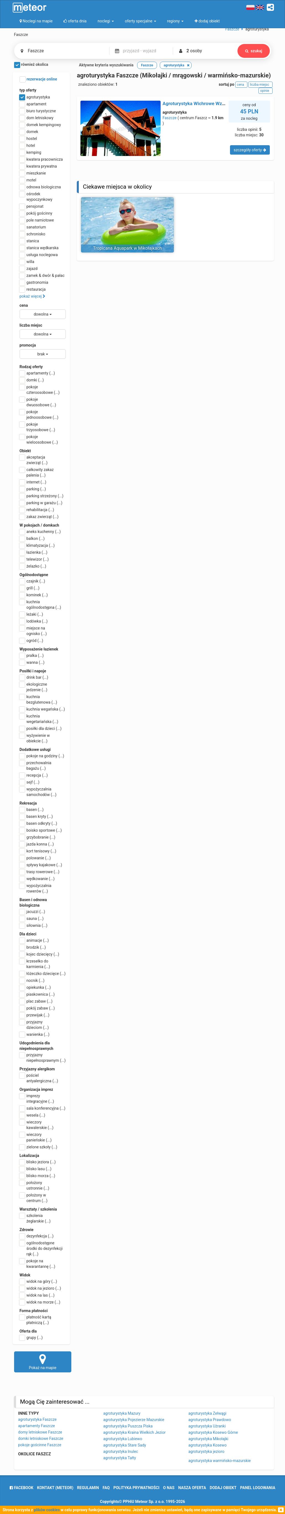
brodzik (33, 947)
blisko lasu (36, 1169)
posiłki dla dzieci (41, 728)
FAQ (106, 1488)
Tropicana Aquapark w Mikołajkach (127, 248)
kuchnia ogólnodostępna (40, 604)
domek (29, 131)
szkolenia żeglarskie (35, 1218)
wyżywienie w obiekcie (35, 738)
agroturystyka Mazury (121, 1413)
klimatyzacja (37, 545)
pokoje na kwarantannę (37, 1263)
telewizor (34, 559)
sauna (32, 918)
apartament (33, 104)
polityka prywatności (136, 1488)
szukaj (253, 51)
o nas (168, 1488)
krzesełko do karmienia (35, 963)
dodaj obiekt (223, 1488)
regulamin (88, 1488)
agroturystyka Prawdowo (210, 1419)
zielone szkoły (38, 1147)
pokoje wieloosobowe (39, 439)
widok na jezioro (40, 1288)
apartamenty (37, 373)
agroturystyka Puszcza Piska (128, 1426)
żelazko (33, 566)
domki (32, 380)
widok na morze (40, 1302)
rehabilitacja (37, 510)
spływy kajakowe (41, 865)
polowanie (35, 858)
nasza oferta (192, 1488)
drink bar (34, 677)
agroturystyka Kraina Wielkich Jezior (134, 1432)
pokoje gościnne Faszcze (39, 1445)
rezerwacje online (38, 79)
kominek (34, 595)
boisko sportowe (41, 830)
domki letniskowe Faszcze (40, 1438)
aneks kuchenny (40, 531)
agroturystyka (35, 97)
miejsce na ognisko (33, 630)
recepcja (34, 775)
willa (27, 261)
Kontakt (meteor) (55, 1488)
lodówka (34, 621)
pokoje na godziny (42, 756)
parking (33, 489)
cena (24, 305)
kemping (30, 152)
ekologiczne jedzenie (34, 686)
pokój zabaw (37, 1008)
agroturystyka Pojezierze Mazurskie (133, 1419)
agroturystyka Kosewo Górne (213, 1432)
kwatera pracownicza (41, 159)
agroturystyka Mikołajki (208, 1439)
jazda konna (37, 844)
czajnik (32, 581)
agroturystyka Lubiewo (122, 1439)
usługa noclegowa (39, 254)
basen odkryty (38, 823)
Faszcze (170, 118)
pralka (32, 655)
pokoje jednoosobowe (39, 414)
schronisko (32, 234)
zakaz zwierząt (39, 516)
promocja (28, 345)
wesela (32, 1115)
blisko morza (37, 1176)
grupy (31, 1337)
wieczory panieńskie (36, 1137)
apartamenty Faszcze (36, 1426)
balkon (32, 538)
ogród (31, 640)
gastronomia (34, 282)
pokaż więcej (33, 296)
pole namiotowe (37, 220)
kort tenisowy (38, 851)
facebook (21, 1488)
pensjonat (32, 206)
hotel (27, 145)
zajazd (29, 268)
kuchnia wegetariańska (39, 718)
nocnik (32, 980)
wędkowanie (37, 878)
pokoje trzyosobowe (37, 427)
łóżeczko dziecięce (43, 973)
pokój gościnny (36, 213)
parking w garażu (41, 503)
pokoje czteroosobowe (40, 389)
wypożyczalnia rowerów (35, 888)
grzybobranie (38, 837)
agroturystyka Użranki (207, 1426)
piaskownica (37, 994)
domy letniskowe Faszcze (40, 1432)
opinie (265, 91)
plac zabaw (36, 1001)
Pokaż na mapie (43, 1361)
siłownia (34, 925)
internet (33, 482)
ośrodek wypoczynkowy (36, 196)
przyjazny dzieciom (34, 1024)
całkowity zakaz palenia (37, 472)
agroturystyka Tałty (119, 1458)
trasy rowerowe (39, 872)
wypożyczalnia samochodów (38, 791)
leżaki (31, 614)
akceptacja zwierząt (34, 459)
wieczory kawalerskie (37, 1124)
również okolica (31, 65)
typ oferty (28, 90)
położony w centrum (34, 1197)
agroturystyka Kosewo (208, 1445)
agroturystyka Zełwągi (207, 1413)
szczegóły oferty (250, 150)
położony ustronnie (34, 1185)
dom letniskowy (37, 118)
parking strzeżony (42, 496)
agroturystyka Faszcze (37, 1419)
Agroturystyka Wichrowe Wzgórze (198, 103)
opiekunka (35, 987)
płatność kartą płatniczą (35, 1319)
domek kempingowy (40, 125)
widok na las (37, 1295)
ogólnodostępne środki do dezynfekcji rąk (41, 1248)
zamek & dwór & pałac (42, 275)
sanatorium (33, 227)
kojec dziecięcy (39, 954)
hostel (28, 138)
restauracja (33, 289)
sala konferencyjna (43, 1108)
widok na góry (38, 1281)
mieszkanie (33, 173)
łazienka (34, 552)
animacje (34, 940)
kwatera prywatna (38, 166)
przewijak (34, 1015)
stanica (29, 241)
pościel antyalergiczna (39, 1078)
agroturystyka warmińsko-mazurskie (220, 1460)
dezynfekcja (37, 1236)
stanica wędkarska (39, 248)
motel (28, 180)
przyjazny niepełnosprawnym (43, 1057)
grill (30, 588)
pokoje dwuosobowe (38, 402)
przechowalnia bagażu (35, 765)
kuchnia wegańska (42, 709)
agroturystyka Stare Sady (124, 1445)
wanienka (34, 1034)
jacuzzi (32, 911)
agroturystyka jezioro (206, 1451)
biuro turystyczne (38, 111)
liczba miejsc (31, 325)
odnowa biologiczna (40, 187)
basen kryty (36, 816)
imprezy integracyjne (37, 1098)
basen (32, 809)
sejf (30, 782)
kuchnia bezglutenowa (38, 699)
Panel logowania (257, 1488)
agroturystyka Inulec (120, 1451)
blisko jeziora (38, 1162)
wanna (32, 662)
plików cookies (47, 1510)
